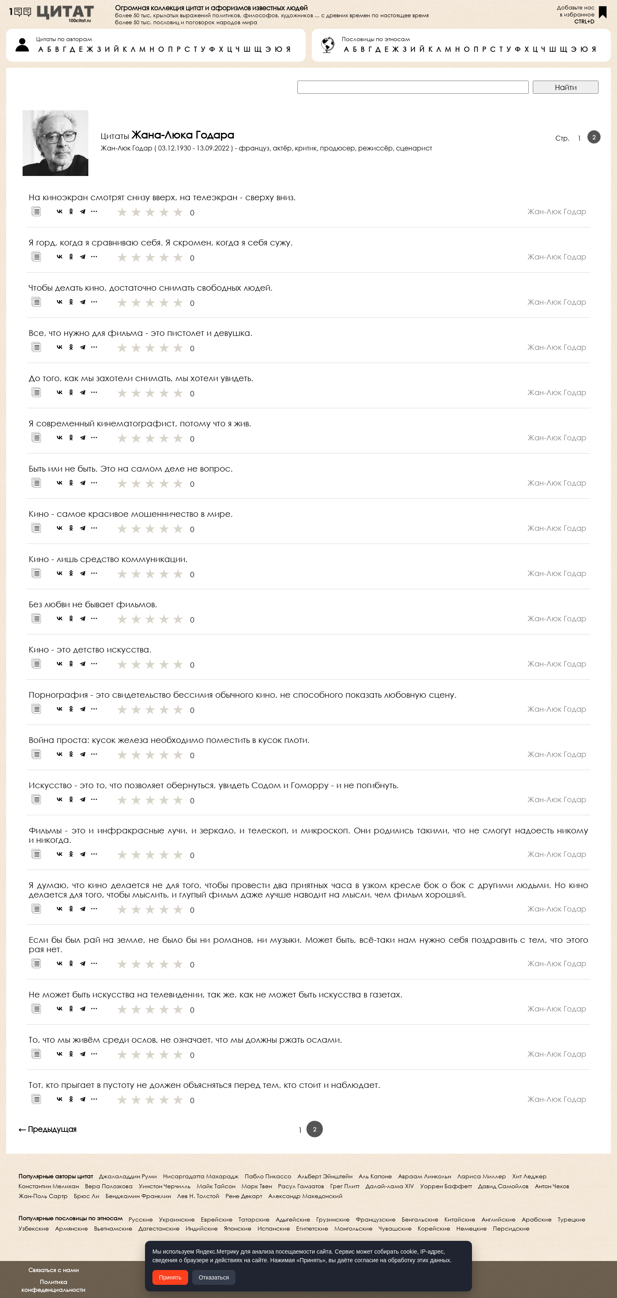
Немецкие (471, 1228)
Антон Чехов (552, 1186)
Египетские (312, 1228)
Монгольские (353, 1228)
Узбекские (33, 1228)
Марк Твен (257, 1186)
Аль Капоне (375, 1176)
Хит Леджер (529, 1176)
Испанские (274, 1228)
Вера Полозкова (109, 1186)
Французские (376, 1219)
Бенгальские (420, 1219)
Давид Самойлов (503, 1186)
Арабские (537, 1219)
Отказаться (214, 1277)
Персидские (511, 1228)
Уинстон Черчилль (165, 1186)
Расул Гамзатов (301, 1186)
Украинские (177, 1219)
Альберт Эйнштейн (324, 1176)
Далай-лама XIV (390, 1186)
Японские (237, 1228)
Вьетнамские (113, 1228)
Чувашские (395, 1228)
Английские (498, 1219)
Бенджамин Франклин (138, 1196)
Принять (170, 1277)
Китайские (459, 1219)
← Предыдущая (47, 1129)
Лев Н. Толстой (198, 1196)
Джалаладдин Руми (128, 1176)
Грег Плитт (344, 1186)
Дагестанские (159, 1228)
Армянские (71, 1228)
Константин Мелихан (48, 1186)
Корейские (434, 1228)
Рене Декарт (244, 1196)
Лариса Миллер (481, 1176)
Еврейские (217, 1219)
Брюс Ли (86, 1196)
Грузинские (333, 1219)
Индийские (202, 1228)
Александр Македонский (305, 1196)
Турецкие (571, 1219)
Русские (141, 1219)
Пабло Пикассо (268, 1176)
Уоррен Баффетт (446, 1186)
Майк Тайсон (216, 1186)
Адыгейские (293, 1219)
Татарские (254, 1219)
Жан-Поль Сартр (43, 1196)
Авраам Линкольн (424, 1176)
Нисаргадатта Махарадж (201, 1176)
